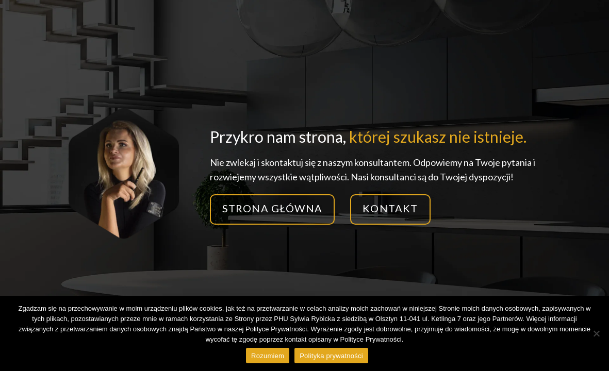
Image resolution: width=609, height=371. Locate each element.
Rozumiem (267, 356)
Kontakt (390, 208)
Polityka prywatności (331, 356)
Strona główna (272, 208)
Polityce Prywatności (371, 339)
